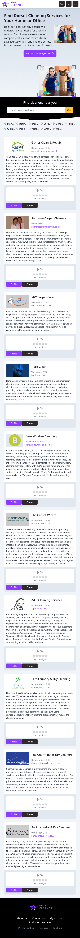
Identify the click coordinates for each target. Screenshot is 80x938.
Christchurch (51, 123)
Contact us (38, 918)
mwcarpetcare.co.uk (41, 305)
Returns (43, 927)
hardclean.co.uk (39, 375)
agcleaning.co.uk (39, 608)
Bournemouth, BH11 (41, 684)
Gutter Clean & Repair (46, 142)
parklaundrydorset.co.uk (43, 835)
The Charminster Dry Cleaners (51, 755)
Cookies (57, 927)
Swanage (49, 128)
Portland (36, 128)
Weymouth (62, 128)
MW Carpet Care (42, 297)
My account (57, 918)
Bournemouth (27, 123)
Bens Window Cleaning (41, 436)
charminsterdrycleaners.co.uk (45, 763)
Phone (30, 205)
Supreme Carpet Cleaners (48, 218)
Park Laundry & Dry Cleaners (51, 827)
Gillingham (13, 128)
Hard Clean (39, 367)
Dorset (24, 9)
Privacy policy (26, 927)
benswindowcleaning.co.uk (38, 444)
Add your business (40, 922)
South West (11, 9)
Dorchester (62, 123)
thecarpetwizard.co (40, 523)
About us (21, 918)
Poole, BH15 (37, 223)
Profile (14, 205)
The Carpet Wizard (43, 515)
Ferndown (73, 123)
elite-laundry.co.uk (40, 687)
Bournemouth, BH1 (34, 441)
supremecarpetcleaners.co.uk (45, 226)
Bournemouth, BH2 (40, 605)
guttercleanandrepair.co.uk (44, 151)
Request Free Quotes (40, 53)
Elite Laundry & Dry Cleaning (50, 679)
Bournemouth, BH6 (40, 148)
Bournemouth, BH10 (41, 520)
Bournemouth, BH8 (40, 760)
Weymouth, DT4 (39, 302)
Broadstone (37, 123)
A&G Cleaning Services (46, 600)
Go (69, 110)
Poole (22, 128)
